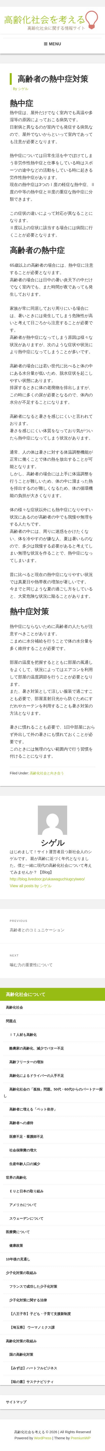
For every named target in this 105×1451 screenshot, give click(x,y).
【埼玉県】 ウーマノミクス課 (32, 1327)
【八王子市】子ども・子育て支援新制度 (40, 1314)
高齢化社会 (14, 1007)
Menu (52, 44)
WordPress (42, 1438)
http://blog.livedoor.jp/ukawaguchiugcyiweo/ (47, 879)
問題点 (11, 1021)
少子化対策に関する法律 (28, 1300)
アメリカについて (23, 1205)
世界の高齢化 (16, 1177)
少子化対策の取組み (21, 1273)
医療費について (18, 1232)
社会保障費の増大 (23, 1150)
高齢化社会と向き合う (47, 773)
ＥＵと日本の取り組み (26, 1191)
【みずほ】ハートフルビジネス (33, 1368)
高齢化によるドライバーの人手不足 (36, 1076)
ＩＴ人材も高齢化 (23, 1035)
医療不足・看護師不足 (26, 1137)
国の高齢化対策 (21, 1354)
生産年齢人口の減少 (24, 1164)
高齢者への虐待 (21, 1123)
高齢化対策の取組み (21, 1341)
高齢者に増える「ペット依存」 (33, 1109)
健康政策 (16, 1245)
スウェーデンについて (26, 1218)
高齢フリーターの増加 (26, 1062)
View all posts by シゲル (31, 886)
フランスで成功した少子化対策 (33, 1286)
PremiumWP (81, 1438)
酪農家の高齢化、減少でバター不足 (36, 1048)
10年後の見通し (18, 1259)
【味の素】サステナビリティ (31, 1382)
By (20, 89)
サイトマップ (16, 1402)
